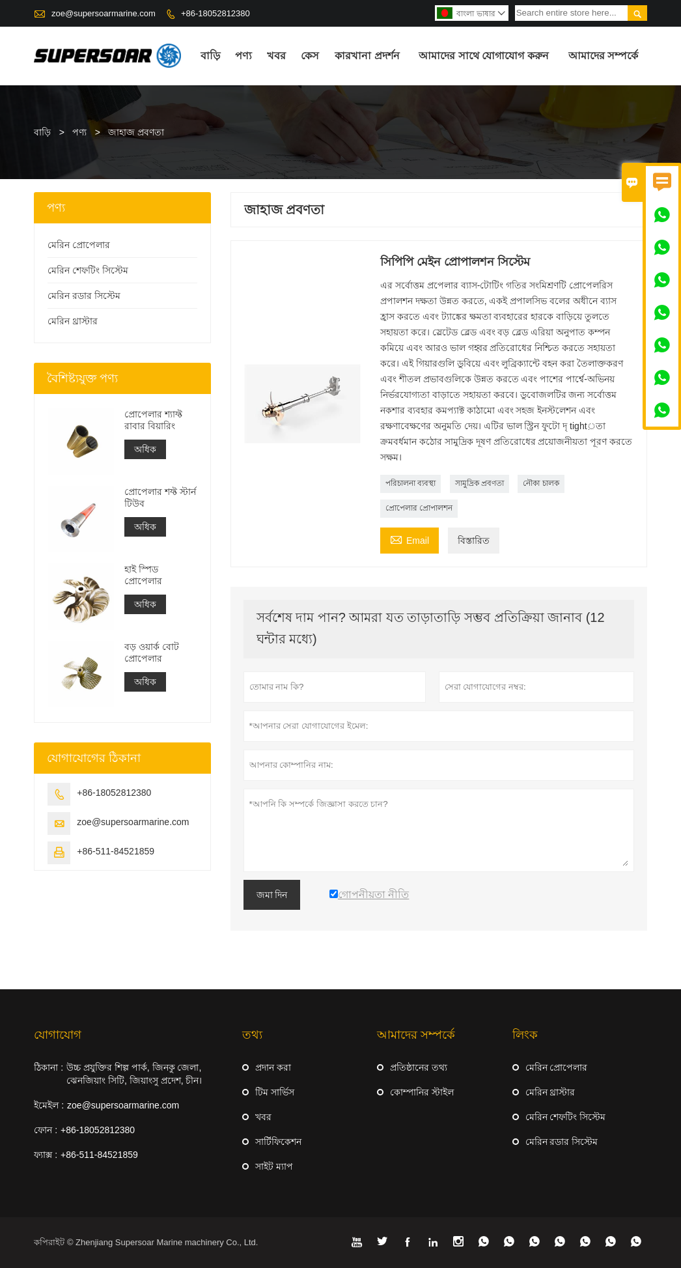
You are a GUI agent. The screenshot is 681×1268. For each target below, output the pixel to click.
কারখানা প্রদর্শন (367, 55)
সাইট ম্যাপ (274, 1166)
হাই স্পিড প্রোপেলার (143, 575)
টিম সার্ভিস (274, 1092)
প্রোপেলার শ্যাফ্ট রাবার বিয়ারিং (153, 420)
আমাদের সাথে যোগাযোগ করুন (483, 55)
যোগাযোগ (57, 1034)
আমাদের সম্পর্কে (603, 55)
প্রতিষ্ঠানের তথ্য (418, 1067)
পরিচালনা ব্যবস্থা (410, 483)
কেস (310, 55)
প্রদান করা (273, 1067)
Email (409, 539)
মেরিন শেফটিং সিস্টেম (88, 270)
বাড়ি (210, 55)
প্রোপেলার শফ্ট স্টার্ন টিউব (160, 497)
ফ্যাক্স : (45, 1154)
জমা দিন (272, 895)
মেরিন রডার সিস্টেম (84, 295)
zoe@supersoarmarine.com (103, 13)
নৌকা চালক (541, 483)
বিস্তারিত (474, 540)
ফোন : (45, 1130)
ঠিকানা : (48, 1067)
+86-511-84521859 (115, 851)
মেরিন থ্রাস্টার (73, 321)
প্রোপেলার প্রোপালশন (418, 508)
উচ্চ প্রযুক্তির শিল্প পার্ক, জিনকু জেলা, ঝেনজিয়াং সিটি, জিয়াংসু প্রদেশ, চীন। (134, 1074)
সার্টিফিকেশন (278, 1141)
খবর (276, 55)
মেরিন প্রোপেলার (79, 245)
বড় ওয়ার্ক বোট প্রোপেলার (151, 652)
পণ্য (243, 55)
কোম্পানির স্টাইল (422, 1092)
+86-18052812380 (215, 13)
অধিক (145, 449)
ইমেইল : (49, 1105)
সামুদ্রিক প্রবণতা (479, 483)
